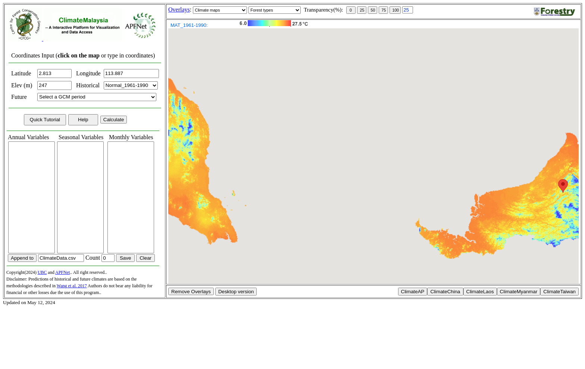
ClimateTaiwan (559, 291)
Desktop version (236, 291)
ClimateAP (413, 291)
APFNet (62, 272)
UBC (42, 272)
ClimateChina (445, 291)
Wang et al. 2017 (72, 285)
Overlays (179, 9)
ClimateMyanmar (519, 291)
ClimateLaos (480, 291)
